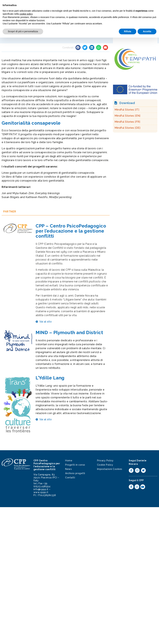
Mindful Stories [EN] (127, 115)
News (68, 469)
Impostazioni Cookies (109, 469)
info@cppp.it (40, 489)
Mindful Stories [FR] (127, 121)
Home (68, 460)
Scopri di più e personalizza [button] (23, 612)
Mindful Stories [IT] (127, 109)
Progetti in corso (75, 464)
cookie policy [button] (26, 595)
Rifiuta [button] (127, 612)
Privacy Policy (105, 460)
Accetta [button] (147, 612)
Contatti (70, 477)
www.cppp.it (40, 492)
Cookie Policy (105, 464)
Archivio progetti (75, 473)
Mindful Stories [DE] (127, 127)
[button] (153, 6)
